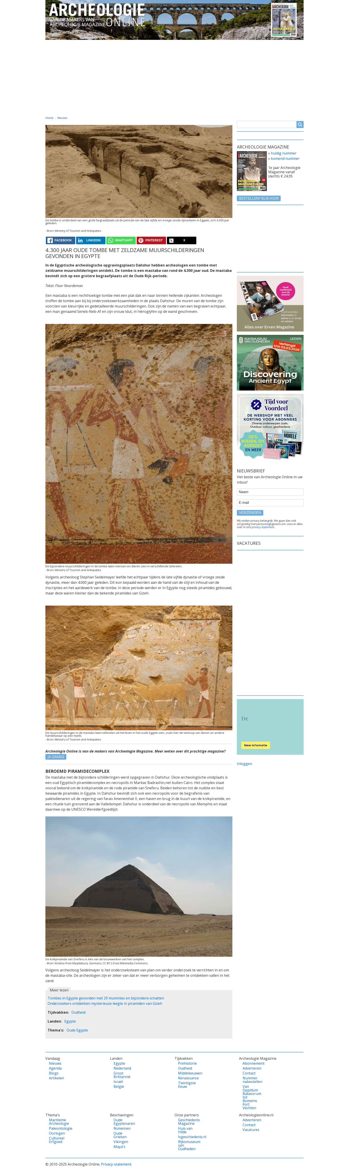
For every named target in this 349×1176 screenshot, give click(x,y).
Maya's (119, 1146)
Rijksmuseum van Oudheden (185, 1145)
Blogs (54, 1073)
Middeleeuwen (185, 1073)
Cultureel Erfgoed (56, 1140)
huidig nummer (283, 153)
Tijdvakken (186, 43)
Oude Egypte (77, 1030)
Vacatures (290, 43)
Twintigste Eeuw (185, 1085)
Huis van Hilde (185, 1130)
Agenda (55, 1068)
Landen (120, 43)
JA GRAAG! (56, 756)
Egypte (70, 1021)
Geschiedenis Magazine (185, 1122)
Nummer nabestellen (250, 1080)
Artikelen (56, 1078)
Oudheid (78, 1012)
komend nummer (285, 158)
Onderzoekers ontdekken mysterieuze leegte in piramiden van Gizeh (105, 1003)
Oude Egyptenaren (121, 1122)
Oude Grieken (120, 1135)
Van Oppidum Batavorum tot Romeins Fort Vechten (250, 1097)
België (119, 1086)
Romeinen (121, 1128)
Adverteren (250, 1068)
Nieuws (62, 118)
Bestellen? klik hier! (258, 198)
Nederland (121, 1068)
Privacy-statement (116, 1164)
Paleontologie (56, 1128)
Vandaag (86, 43)
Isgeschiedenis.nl (185, 1137)
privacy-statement (263, 527)
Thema (151, 43)
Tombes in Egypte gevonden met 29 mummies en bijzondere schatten (106, 998)
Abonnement (250, 1063)
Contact (256, 43)
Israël (118, 1081)
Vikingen (121, 1141)
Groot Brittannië (121, 1075)
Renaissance (185, 1078)
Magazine (222, 43)
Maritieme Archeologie (56, 1122)
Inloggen (244, 763)
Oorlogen (56, 1133)
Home (55, 43)
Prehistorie (185, 1063)
